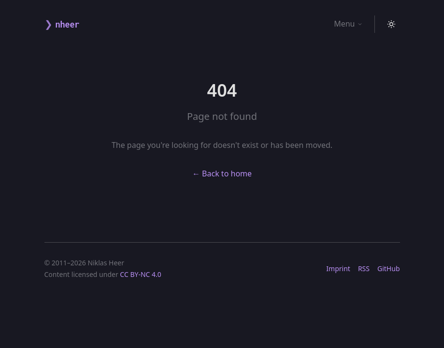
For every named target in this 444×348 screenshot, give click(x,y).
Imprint (338, 268)
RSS (364, 268)
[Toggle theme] (391, 24)
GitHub (388, 268)
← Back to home (222, 173)
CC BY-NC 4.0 (140, 274)
